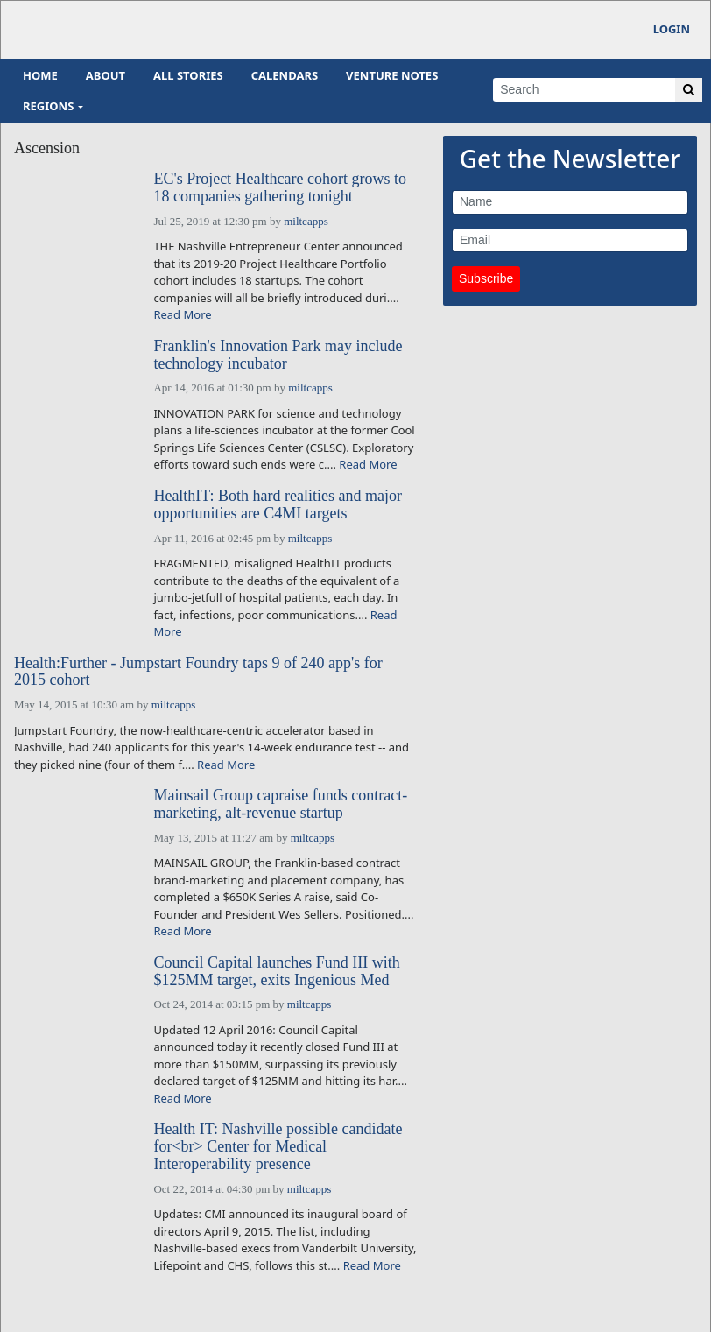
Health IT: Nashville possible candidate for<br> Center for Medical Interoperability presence (277, 1147)
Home (40, 75)
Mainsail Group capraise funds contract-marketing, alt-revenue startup (280, 804)
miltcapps (306, 221)
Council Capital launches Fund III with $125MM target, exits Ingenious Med (276, 972)
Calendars (284, 75)
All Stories (188, 75)
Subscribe (486, 278)
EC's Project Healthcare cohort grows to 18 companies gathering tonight (279, 188)
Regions (48, 106)
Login (671, 29)
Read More (182, 314)
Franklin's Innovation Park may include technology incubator (277, 355)
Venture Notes (392, 75)
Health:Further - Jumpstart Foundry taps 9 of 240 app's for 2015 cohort (198, 672)
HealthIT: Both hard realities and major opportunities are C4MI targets (277, 505)
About (105, 75)
